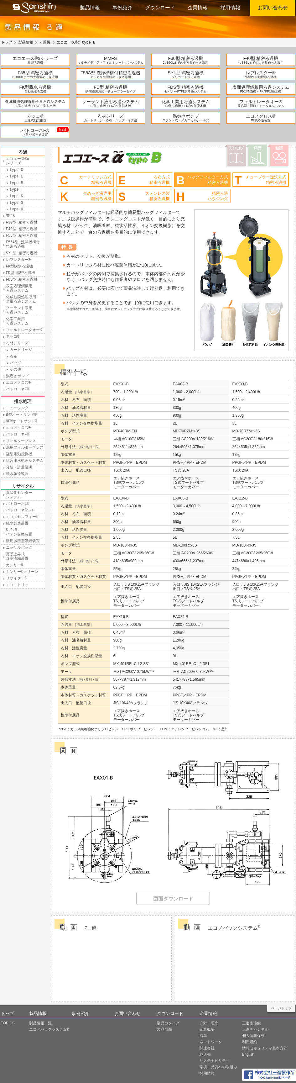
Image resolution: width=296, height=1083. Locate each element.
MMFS (110, 58)
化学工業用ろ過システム (186, 101)
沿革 (203, 1035)
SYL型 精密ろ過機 (185, 72)
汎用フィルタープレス (25, 448)
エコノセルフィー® (22, 517)
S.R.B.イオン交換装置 (19, 532)
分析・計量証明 (19, 467)
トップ (6, 42)
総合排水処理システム (25, 461)
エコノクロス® (260, 116)
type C (16, 170)
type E (16, 176)
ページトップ (281, 1008)
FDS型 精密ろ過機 (186, 87)
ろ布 (13, 356)
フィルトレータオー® (260, 101)
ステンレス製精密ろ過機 (144, 196)
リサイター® (16, 578)
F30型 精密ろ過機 (185, 58)
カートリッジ (21, 350)
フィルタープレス (21, 441)
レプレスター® (260, 72)
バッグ (15, 363)
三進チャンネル (255, 1029)
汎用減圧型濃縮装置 (23, 541)
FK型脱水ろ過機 (35, 87)
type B (16, 183)
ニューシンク (17, 408)
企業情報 (198, 7)
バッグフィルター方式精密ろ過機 (202, 180)
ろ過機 (44, 42)
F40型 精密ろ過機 (260, 58)
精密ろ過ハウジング (202, 196)
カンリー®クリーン (22, 572)
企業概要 (207, 1029)
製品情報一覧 (40, 1023)
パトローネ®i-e (20, 510)
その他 (15, 369)
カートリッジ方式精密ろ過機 (86, 180)
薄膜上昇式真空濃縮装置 (17, 556)
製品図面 (164, 1029)
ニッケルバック (19, 548)
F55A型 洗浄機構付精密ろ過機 (110, 72)
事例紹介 (122, 7)
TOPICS (8, 1023)
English (248, 1054)
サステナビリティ (215, 1061)
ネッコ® (35, 116)
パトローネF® (35, 130)
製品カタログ (168, 1023)
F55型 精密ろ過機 (35, 72)
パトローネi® (17, 504)
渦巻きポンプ (186, 116)
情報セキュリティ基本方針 (264, 1048)
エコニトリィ (17, 585)
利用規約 (249, 1042)
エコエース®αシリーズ (35, 58)
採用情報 (230, 7)
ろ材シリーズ (110, 116)
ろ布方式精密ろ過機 (144, 180)
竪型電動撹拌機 (19, 454)
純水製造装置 (17, 474)
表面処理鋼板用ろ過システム (260, 87)
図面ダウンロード (173, 898)
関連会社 (207, 1048)
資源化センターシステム (19, 495)
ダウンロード (160, 7)
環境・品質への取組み (218, 1067)
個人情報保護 (253, 1035)
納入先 (205, 1054)
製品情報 (90, 7)
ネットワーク (211, 1042)
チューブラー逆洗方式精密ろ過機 (260, 180)
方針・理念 (209, 1023)
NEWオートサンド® (22, 421)
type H (16, 209)
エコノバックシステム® (49, 1029)
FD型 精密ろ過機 (110, 87)
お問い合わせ (273, 7)
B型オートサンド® (21, 415)
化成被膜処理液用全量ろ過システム (35, 101)
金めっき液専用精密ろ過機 (86, 196)
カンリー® (14, 565)
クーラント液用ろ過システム (110, 101)
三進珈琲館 (251, 1023)
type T (16, 190)
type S (16, 203)
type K (16, 196)
